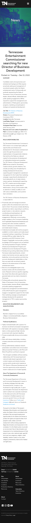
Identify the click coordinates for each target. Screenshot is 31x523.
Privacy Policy (9, 515)
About (3, 497)
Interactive (19, 489)
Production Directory (7, 487)
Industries (18, 493)
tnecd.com (6, 400)
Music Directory (20, 485)
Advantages (4, 478)
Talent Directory (20, 491)
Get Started (4, 480)
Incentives (4, 482)
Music (17, 476)
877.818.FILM (9, 472)
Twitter (19, 400)
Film (2, 476)
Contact (3, 499)
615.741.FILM (8, 469)
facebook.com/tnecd (9, 404)
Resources (4, 489)
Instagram (6, 402)
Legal (14, 515)
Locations (4, 485)
